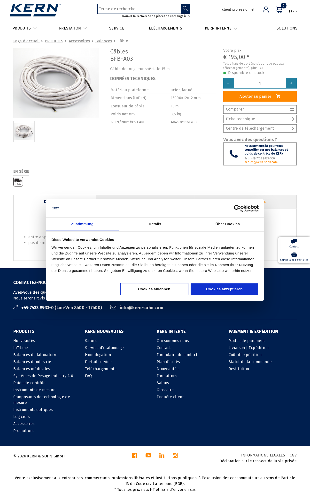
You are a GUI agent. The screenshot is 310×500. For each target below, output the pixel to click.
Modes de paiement (247, 340)
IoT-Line (20, 347)
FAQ (88, 375)
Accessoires (79, 41)
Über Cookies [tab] (228, 224)
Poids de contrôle (29, 383)
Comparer (260, 109)
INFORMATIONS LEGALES (263, 455)
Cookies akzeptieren (224, 289)
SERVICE (116, 28)
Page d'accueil (26, 41)
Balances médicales (31, 368)
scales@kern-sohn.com (261, 162)
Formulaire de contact (177, 354)
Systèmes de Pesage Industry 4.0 (43, 375)
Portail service (98, 361)
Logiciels (21, 416)
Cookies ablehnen (154, 289)
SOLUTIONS (287, 28)
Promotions (23, 430)
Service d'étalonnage (104, 347)
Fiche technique (260, 119)
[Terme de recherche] (139, 9)
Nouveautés (24, 340)
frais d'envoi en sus (178, 489)
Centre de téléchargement (260, 128)
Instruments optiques (33, 409)
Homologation (98, 354)
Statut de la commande (250, 361)
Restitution (239, 368)
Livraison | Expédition (249, 347)
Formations (167, 375)
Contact (164, 347)
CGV (293, 455)
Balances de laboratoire (35, 354)
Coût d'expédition (245, 354)
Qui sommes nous (173, 340)
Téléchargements (100, 368)
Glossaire (165, 390)
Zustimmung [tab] (82, 224)
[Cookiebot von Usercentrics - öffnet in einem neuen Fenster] (237, 208)
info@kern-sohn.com (136, 307)
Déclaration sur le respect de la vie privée (258, 461)
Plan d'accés (168, 361)
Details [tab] (155, 224)
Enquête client (170, 397)
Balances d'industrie (32, 361)
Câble (122, 41)
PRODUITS (54, 41)
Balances (103, 41)
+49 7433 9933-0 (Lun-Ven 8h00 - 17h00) (58, 307)
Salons (91, 340)
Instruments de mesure (34, 390)
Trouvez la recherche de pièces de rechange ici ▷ (156, 16)
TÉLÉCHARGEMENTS (164, 28)
